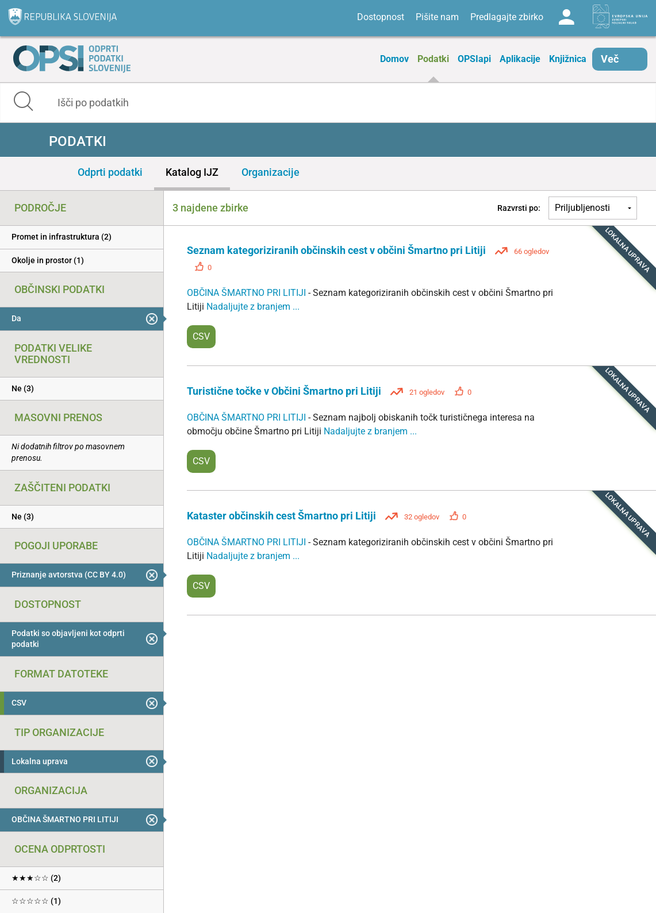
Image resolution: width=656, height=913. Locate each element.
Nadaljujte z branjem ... (253, 306)
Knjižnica (567, 58)
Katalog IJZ (192, 172)
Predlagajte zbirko (506, 16)
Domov (394, 58)
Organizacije (270, 172)
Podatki (433, 58)
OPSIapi (474, 58)
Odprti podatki (110, 172)
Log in (566, 17)
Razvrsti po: (518, 208)
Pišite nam (437, 16)
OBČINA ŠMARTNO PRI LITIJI (247, 292)
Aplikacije (520, 58)
